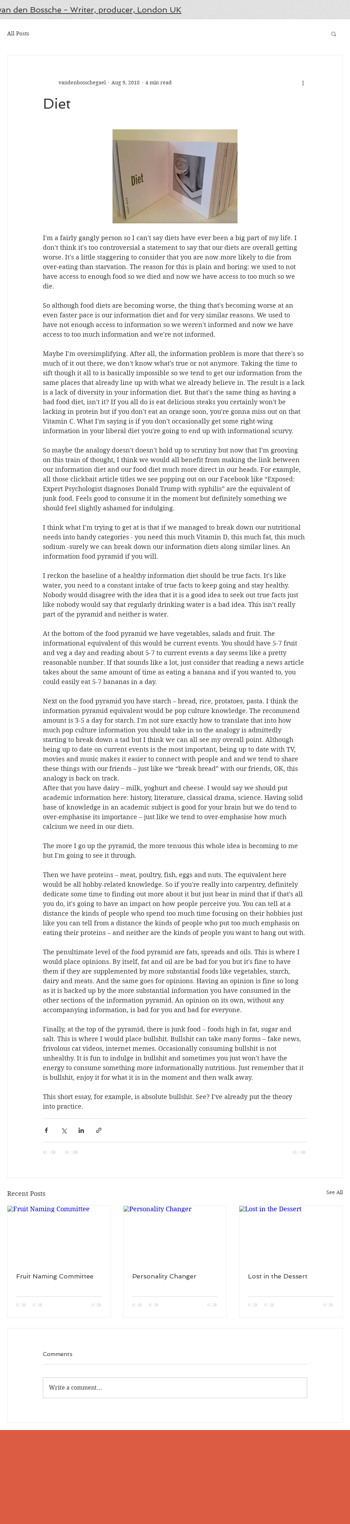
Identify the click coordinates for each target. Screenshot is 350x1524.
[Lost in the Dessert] (290, 1235)
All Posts (18, 33)
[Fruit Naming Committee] (59, 1235)
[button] (333, 33)
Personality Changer (164, 1276)
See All (334, 1192)
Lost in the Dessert (278, 1276)
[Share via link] (98, 1130)
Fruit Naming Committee (55, 1276)
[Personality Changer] (175, 1235)
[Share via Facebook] (46, 1130)
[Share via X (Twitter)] (63, 1130)
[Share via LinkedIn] (81, 1130)
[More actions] (303, 82)
